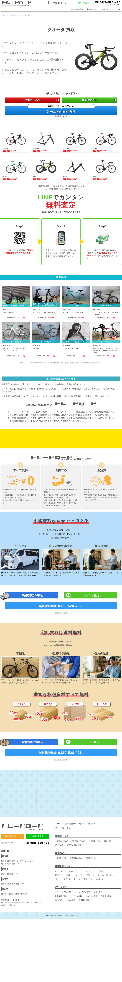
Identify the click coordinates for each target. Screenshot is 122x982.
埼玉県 (5, 890)
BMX (101, 905)
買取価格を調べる (59, 3)
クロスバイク (74, 905)
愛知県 (5, 923)
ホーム (64, 9)
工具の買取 (59, 934)
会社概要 (91, 857)
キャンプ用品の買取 (82, 926)
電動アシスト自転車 (62, 909)
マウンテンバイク (89, 905)
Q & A (118, 9)
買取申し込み (42, 100)
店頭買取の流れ (91, 892)
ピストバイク (79, 909)
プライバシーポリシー (64, 862)
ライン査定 (91, 618)
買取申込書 (59, 879)
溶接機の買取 (84, 934)
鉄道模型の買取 (61, 930)
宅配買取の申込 (32, 764)
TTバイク (90, 909)
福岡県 (5, 913)
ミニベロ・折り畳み (105, 909)
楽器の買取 (98, 926)
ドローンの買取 (91, 930)
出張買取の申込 (32, 618)
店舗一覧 (107, 875)
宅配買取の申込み (78, 875)
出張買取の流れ (77, 9)
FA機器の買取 (106, 930)
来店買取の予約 (95, 875)
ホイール (67, 913)
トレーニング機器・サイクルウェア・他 (89, 913)
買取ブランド (15, 15)
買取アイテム (107, 9)
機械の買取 (71, 934)
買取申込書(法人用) (74, 879)
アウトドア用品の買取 (63, 926)
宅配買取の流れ (92, 9)
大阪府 (5, 903)
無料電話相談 (61, 628)
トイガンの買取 (76, 930)
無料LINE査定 (83, 3)
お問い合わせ (70, 857)
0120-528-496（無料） (61, 111)
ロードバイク (60, 905)
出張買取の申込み (61, 875)
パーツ (57, 913)
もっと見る (61, 372)
